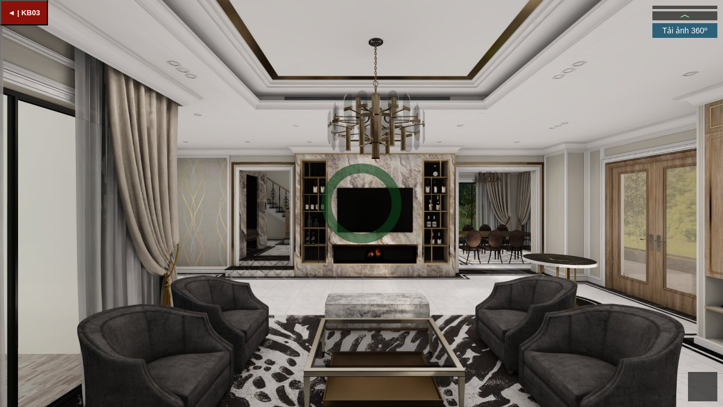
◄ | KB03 (24, 12)
